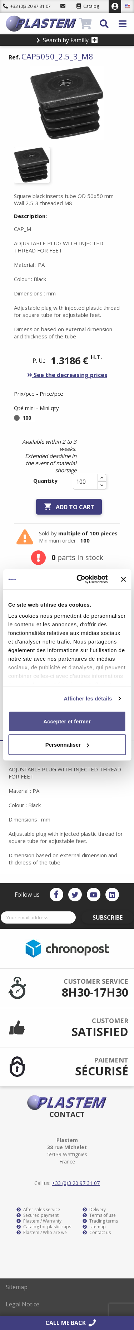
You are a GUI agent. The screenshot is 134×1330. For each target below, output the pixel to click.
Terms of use (99, 1215)
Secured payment (37, 1215)
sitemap (94, 1227)
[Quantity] (85, 482)
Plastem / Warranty (38, 1221)
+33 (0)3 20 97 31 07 (27, 6)
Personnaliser (67, 745)
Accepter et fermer (67, 721)
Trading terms (100, 1221)
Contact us (97, 1232)
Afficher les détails (88, 698)
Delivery (94, 1210)
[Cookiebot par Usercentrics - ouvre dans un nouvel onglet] (80, 579)
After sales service (38, 1210)
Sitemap (17, 1287)
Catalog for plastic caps (43, 1227)
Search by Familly (67, 40)
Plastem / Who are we (41, 1232)
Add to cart (69, 506)
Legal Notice (22, 1304)
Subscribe (108, 917)
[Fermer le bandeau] (123, 579)
